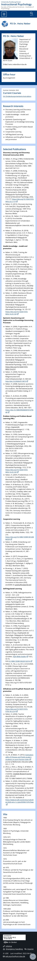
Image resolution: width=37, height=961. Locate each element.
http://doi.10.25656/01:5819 (15, 381)
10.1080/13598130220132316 (19, 661)
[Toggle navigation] (4, 14)
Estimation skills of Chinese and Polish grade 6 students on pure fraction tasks (19, 757)
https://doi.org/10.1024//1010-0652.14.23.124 (16, 313)
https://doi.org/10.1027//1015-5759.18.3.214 (16, 710)
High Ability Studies (19, 657)
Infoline (7, 946)
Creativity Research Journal (22, 774)
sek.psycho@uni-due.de (15, 956)
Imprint (28, 949)
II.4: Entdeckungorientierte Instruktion (17, 96)
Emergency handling (13, 949)
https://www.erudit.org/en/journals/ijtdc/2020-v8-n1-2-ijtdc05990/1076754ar (19, 801)
